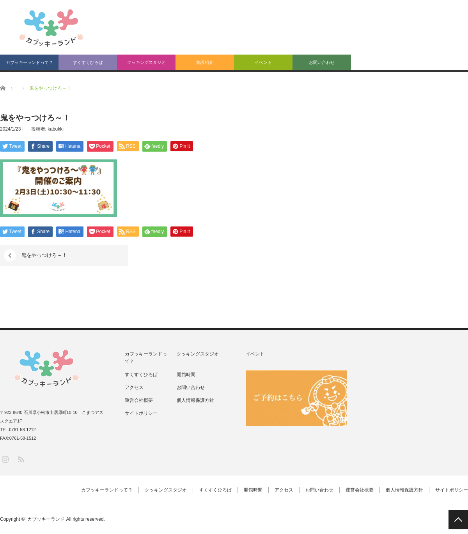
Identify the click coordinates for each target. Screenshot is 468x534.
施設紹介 (204, 62)
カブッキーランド (46, 519)
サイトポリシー (141, 413)
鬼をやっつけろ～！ (44, 255)
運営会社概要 (139, 400)
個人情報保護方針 (195, 400)
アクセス (134, 387)
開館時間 (186, 374)
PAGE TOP (458, 519)
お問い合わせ (322, 62)
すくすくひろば (88, 62)
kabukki (56, 129)
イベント (263, 62)
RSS (20, 459)
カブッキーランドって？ (29, 62)
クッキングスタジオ (146, 62)
